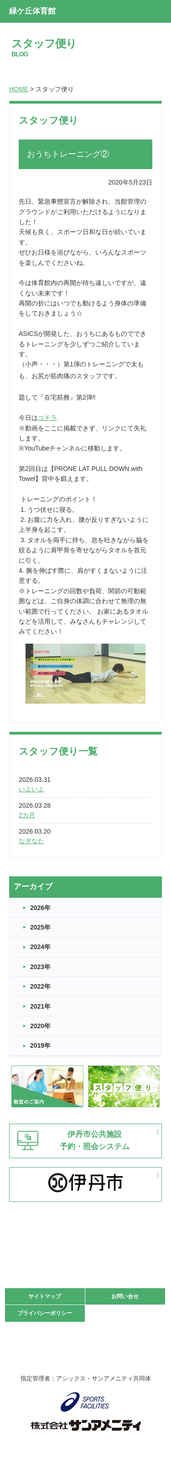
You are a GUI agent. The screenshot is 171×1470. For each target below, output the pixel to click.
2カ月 (27, 815)
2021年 (40, 1006)
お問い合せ (125, 1296)
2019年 (40, 1045)
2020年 (40, 1026)
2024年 (40, 946)
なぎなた (31, 841)
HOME (18, 89)
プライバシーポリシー (44, 1313)
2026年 (40, 907)
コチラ (47, 417)
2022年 (40, 986)
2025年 (40, 927)
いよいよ (31, 789)
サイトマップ (44, 1296)
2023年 (40, 966)
